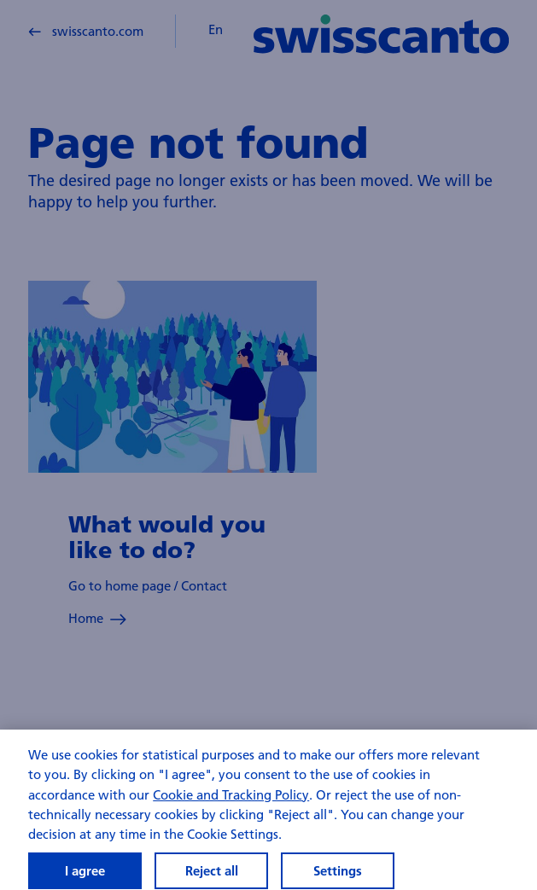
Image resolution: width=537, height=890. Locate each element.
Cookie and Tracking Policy (231, 805)
